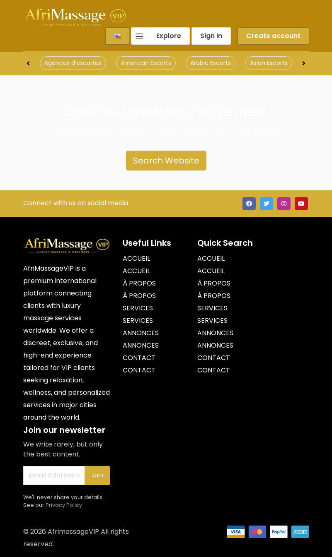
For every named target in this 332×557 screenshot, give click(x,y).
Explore (156, 36)
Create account (273, 36)
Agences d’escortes (73, 63)
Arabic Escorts (210, 63)
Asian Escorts (269, 63)
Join (97, 475)
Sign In (211, 36)
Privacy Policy (64, 505)
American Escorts (146, 63)
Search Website (166, 160)
